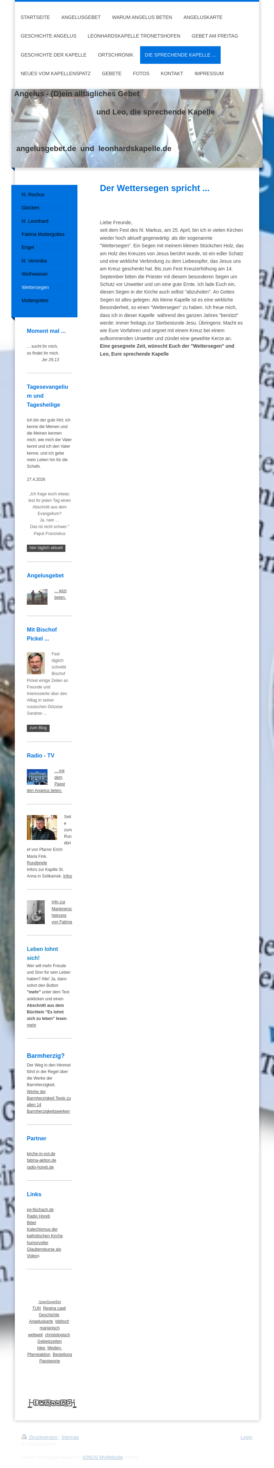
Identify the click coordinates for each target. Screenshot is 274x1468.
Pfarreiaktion (38, 1354)
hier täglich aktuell (46, 547)
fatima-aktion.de (41, 1160)
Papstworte (49, 1361)
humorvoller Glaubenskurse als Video (44, 1249)
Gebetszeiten (50, 1341)
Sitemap (70, 1437)
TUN (36, 1308)
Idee (41, 1348)
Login (246, 1437)
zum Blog (38, 727)
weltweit (35, 1334)
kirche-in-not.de (41, 1153)
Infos (67, 876)
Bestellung (62, 1354)
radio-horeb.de (40, 1167)
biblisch (62, 1321)
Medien (55, 1348)
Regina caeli (54, 1308)
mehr (31, 1025)
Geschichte (49, 1314)
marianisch (50, 1328)
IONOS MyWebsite (103, 1457)
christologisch (57, 1334)
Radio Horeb (38, 1216)
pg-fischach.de (40, 1209)
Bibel (31, 1222)
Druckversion (40, 1437)
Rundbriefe (37, 863)
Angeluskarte (41, 1321)
